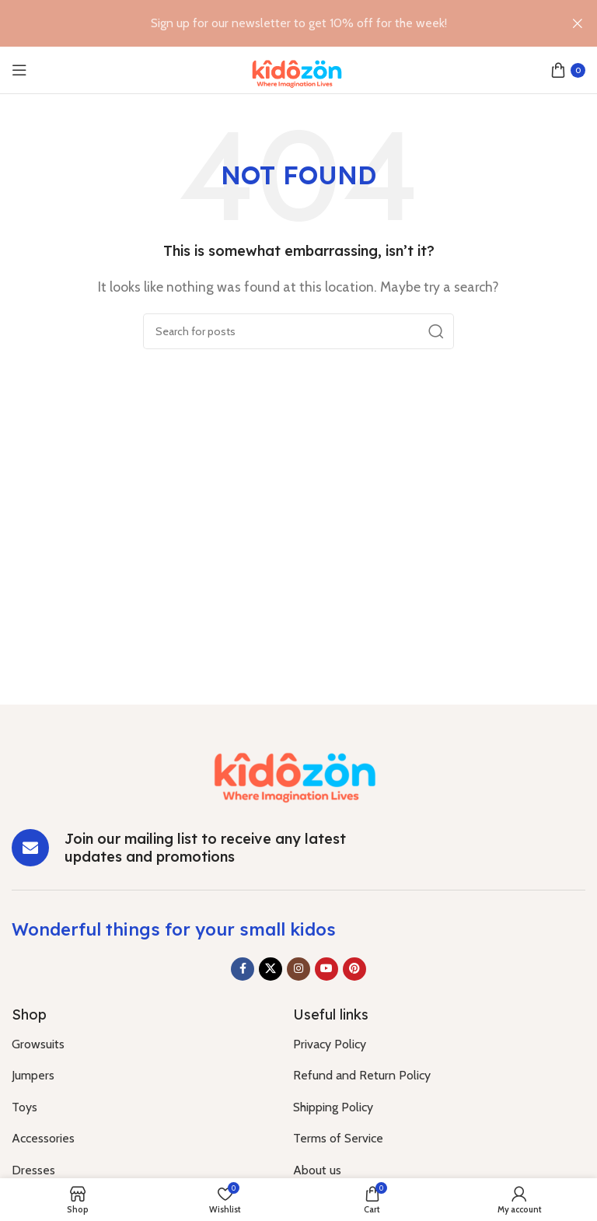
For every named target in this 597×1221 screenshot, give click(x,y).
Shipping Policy (333, 1107)
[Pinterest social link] (354, 969)
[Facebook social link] (242, 969)
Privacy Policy (329, 1044)
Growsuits (38, 1044)
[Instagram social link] (298, 969)
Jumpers (33, 1075)
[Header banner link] (275, 23)
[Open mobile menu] (19, 70)
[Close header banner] (577, 23)
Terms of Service (338, 1138)
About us (317, 1170)
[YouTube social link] (326, 969)
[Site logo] (299, 68)
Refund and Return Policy (362, 1075)
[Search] (298, 331)
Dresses (33, 1170)
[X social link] (270, 969)
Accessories (43, 1138)
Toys (24, 1107)
